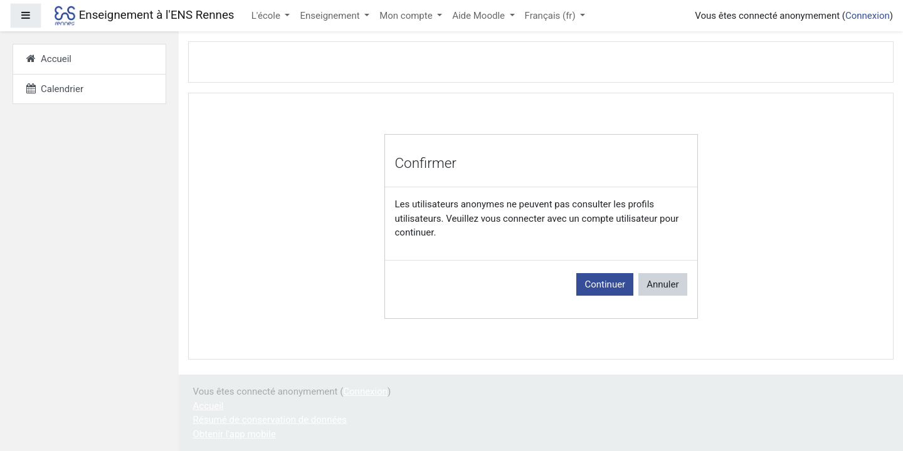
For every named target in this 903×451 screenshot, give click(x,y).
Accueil (208, 406)
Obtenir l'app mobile (234, 434)
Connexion (867, 15)
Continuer (604, 284)
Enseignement (331, 15)
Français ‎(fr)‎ (551, 15)
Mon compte (407, 15)
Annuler (663, 284)
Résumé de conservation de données (270, 419)
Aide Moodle (479, 15)
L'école (267, 15)
